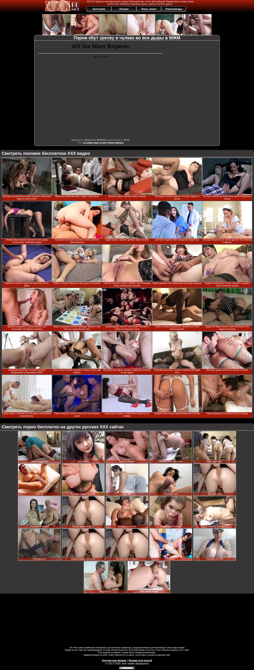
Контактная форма (114, 660)
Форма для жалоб (140, 660)
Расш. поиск (148, 9)
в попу (103, 142)
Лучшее (124, 9)
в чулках (88, 142)
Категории (99, 9)
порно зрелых (116, 142)
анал (96, 142)
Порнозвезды (173, 9)
